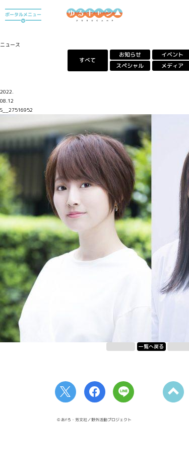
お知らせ (130, 55)
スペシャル (130, 66)
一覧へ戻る (151, 346)
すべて (87, 60)
